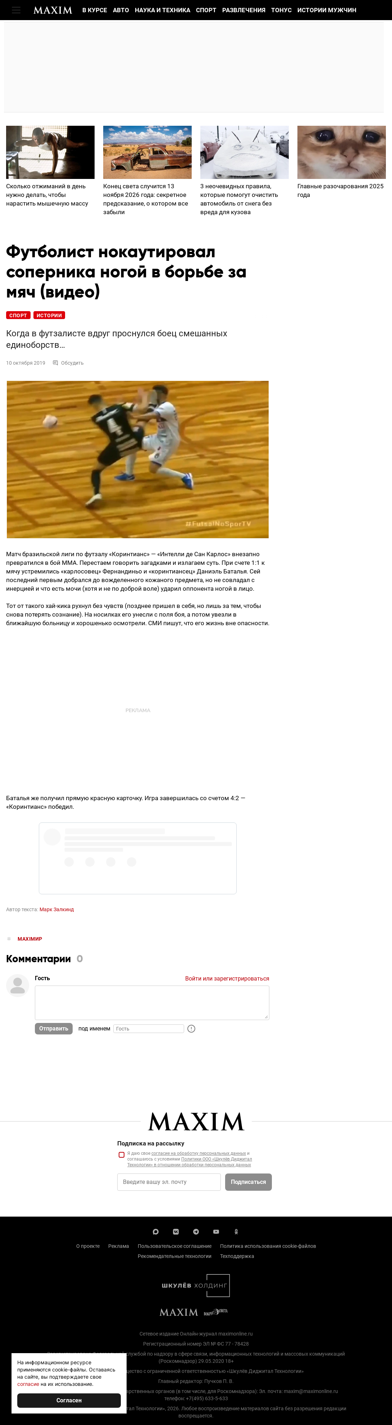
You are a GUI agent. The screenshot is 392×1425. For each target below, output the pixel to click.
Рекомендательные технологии (174, 1256)
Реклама (118, 1246)
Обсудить (68, 363)
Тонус (281, 10)
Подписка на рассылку (150, 1143)
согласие (28, 1384)
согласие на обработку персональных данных (198, 1153)
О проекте (88, 1246)
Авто (121, 10)
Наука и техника (162, 10)
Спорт (206, 10)
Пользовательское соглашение (174, 1246)
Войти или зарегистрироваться (227, 978)
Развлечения (243, 10)
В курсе (94, 10)
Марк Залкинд (57, 909)
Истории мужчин (326, 10)
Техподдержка (237, 1256)
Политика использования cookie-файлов (268, 1246)
